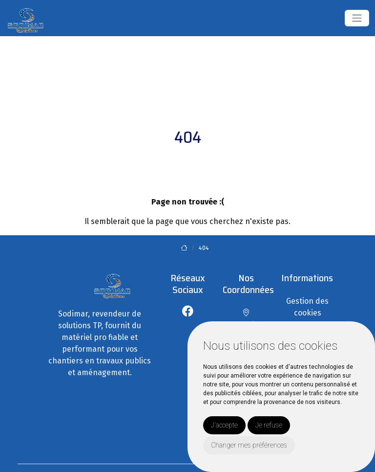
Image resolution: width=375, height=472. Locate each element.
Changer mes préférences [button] (249, 445)
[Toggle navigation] (357, 18)
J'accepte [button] (224, 425)
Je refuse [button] (268, 425)
